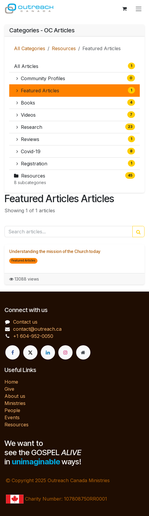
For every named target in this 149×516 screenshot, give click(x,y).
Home (11, 382)
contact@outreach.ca (37, 329)
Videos (75, 114)
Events (12, 417)
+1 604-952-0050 (33, 336)
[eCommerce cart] (124, 9)
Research (75, 127)
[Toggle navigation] (139, 8)
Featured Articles (75, 90)
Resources (64, 48)
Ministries (15, 403)
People (12, 410)
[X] (30, 352)
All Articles (74, 66)
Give (9, 389)
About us (14, 396)
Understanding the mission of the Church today (54, 251)
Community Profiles (75, 78)
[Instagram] (65, 352)
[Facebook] (12, 352)
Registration (75, 163)
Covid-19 (75, 151)
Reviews (75, 139)
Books (75, 102)
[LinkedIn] (48, 352)
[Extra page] (83, 352)
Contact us (25, 322)
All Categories (29, 48)
